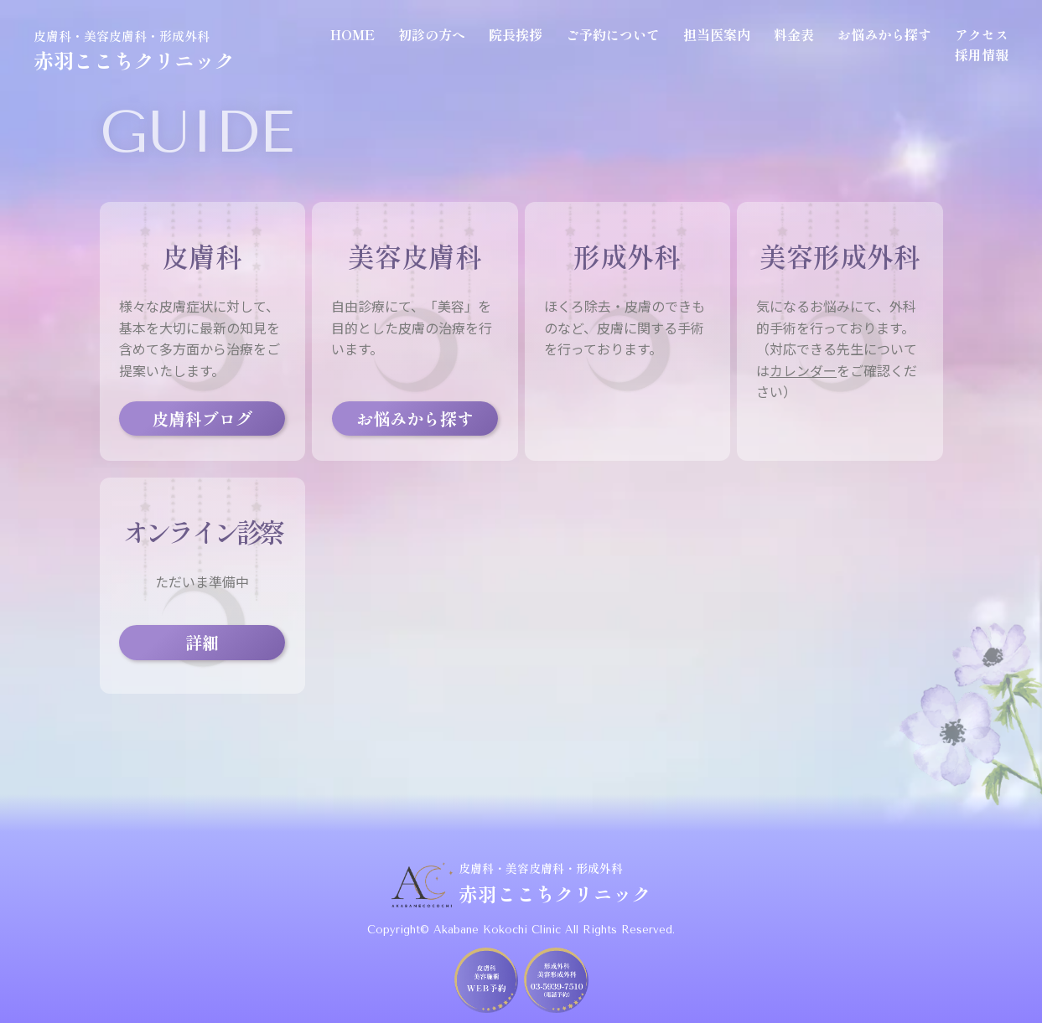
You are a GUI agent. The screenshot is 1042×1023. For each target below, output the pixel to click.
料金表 (794, 34)
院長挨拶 (515, 34)
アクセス (981, 34)
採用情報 (981, 54)
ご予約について (613, 34)
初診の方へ (431, 34)
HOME (352, 34)
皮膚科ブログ (202, 418)
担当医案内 (716, 34)
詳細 (202, 642)
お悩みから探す (884, 34)
